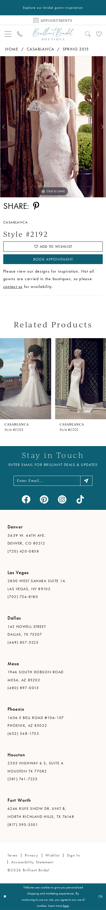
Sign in (73, 855)
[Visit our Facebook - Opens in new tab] (26, 499)
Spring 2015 (76, 49)
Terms (13, 855)
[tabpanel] (53, 126)
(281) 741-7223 (23, 779)
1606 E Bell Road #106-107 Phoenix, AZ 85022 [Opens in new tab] (36, 721)
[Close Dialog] (5, 896)
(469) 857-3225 (23, 642)
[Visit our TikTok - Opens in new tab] (80, 499)
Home (12, 49)
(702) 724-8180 (23, 596)
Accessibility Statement (32, 862)
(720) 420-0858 (23, 551)
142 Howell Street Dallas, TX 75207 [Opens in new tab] (27, 630)
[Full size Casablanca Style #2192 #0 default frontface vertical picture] (53, 126)
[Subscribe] (86, 481)
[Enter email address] (53, 481)
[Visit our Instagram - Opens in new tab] (62, 499)
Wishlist (52, 855)
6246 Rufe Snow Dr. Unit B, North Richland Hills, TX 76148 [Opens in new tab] (41, 812)
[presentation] (25, 378)
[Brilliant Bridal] (53, 34)
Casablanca (40, 49)
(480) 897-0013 (23, 688)
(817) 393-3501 (23, 824)
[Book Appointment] (52, 19)
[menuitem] (8, 33)
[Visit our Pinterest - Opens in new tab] (44, 499)
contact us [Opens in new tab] (13, 286)
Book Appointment (53, 259)
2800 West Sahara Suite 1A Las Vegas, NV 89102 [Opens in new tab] (36, 585)
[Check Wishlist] (98, 33)
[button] (8, 33)
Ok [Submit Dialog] (100, 897)
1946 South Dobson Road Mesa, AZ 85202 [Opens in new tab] (36, 676)
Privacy (31, 855)
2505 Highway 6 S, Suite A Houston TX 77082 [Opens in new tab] (35, 767)
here (66, 906)
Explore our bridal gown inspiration (53, 8)
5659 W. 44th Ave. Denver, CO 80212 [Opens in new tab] (26, 539)
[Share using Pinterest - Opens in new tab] (36, 206)
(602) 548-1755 (23, 733)
